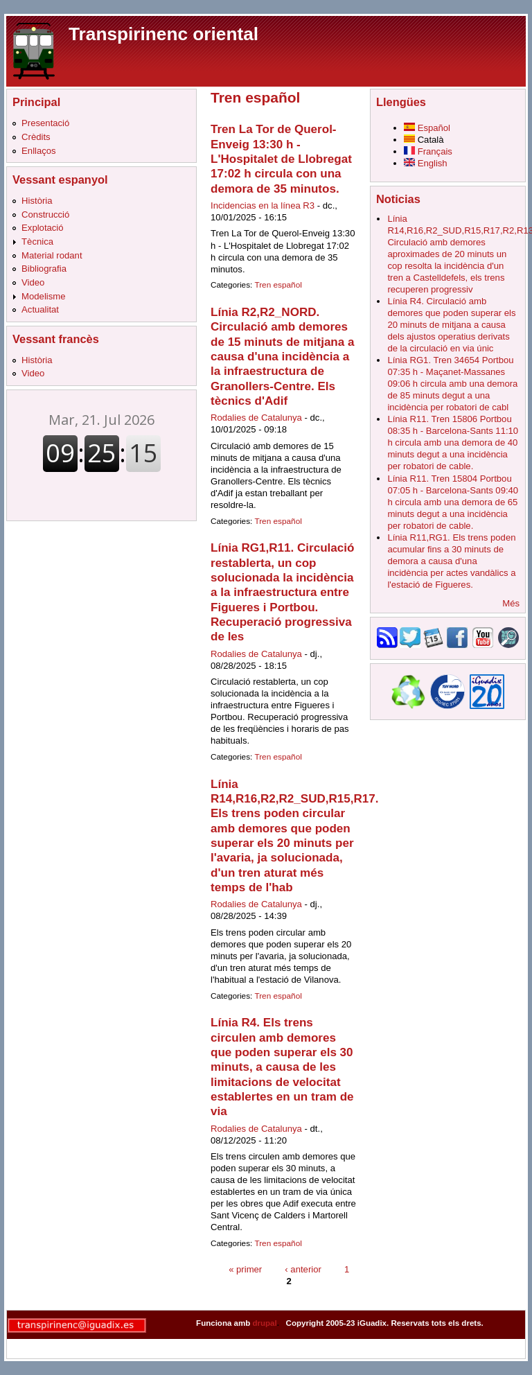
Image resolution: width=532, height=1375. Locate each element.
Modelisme (43, 296)
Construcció (45, 214)
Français (428, 151)
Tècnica (37, 241)
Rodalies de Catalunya (256, 417)
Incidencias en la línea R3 (262, 205)
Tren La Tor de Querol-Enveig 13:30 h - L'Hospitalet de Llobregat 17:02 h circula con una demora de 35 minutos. (281, 159)
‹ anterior (303, 1269)
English (425, 163)
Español (427, 128)
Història (36, 200)
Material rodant (51, 255)
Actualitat (40, 309)
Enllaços (38, 151)
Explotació (42, 227)
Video (32, 282)
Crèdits (36, 137)
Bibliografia (43, 268)
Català (424, 139)
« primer (245, 1269)
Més (511, 603)
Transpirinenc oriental (163, 34)
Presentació (45, 123)
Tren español (277, 285)
